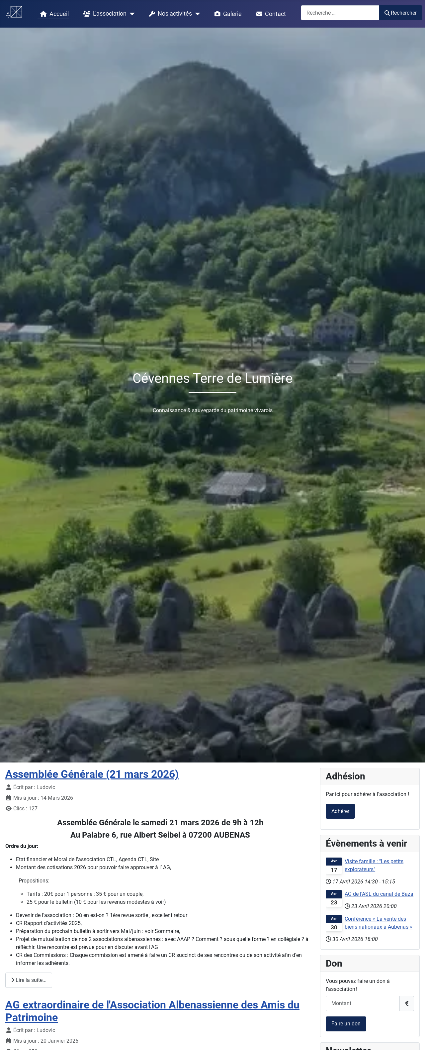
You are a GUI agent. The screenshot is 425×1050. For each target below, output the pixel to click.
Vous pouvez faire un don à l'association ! (358, 985)
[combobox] (340, 12)
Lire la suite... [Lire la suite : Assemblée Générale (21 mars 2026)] (28, 980)
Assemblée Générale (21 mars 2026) (92, 774)
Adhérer (340, 811)
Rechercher (400, 13)
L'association (103, 14)
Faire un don (346, 1023)
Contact (270, 14)
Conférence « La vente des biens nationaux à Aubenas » (378, 923)
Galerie (227, 14)
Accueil (53, 14)
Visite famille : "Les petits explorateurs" (374, 865)
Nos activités (169, 14)
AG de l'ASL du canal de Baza (379, 894)
